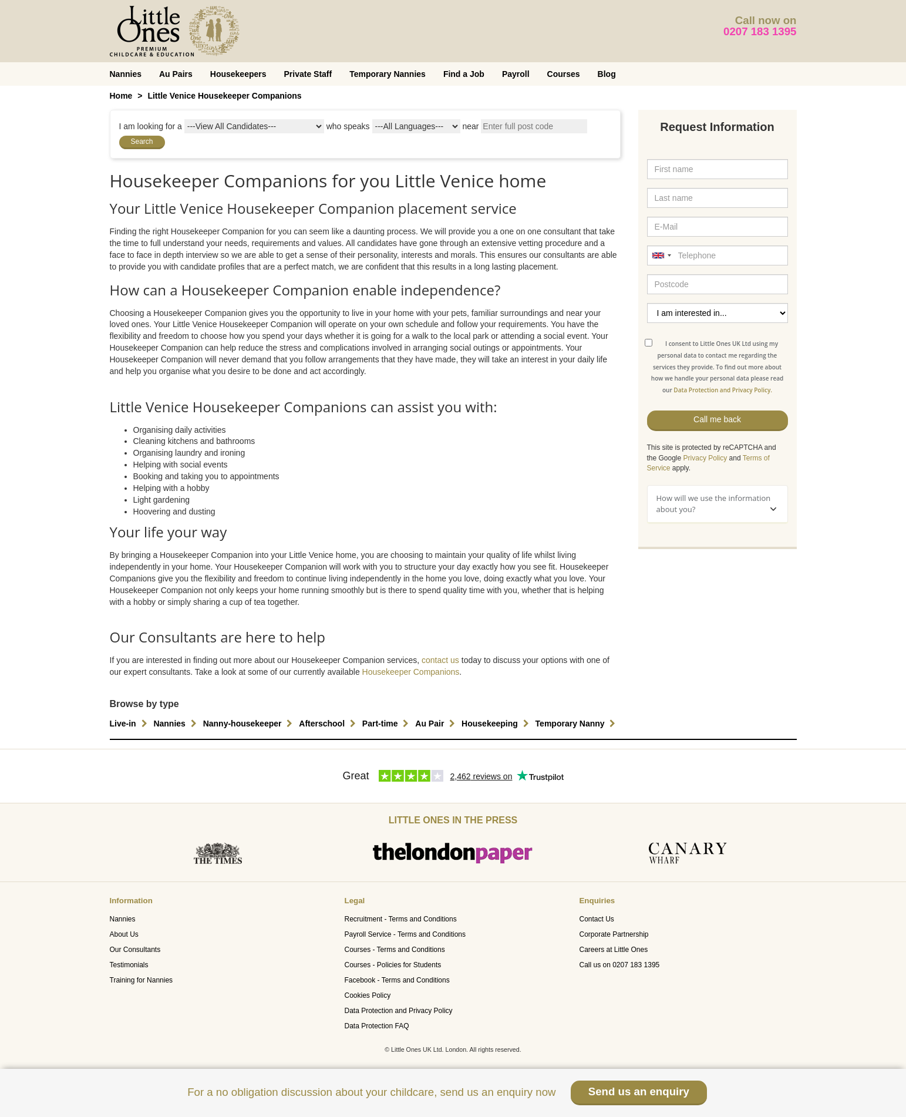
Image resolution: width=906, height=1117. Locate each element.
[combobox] (661, 255)
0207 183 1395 (760, 31)
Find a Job (463, 74)
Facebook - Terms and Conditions (396, 980)
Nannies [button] (176, 723)
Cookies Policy (367, 995)
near (470, 126)
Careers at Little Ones (613, 950)
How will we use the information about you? (716, 503)
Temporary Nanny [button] (577, 723)
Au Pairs (176, 74)
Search (142, 141)
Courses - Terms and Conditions (394, 950)
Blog (607, 74)
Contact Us (596, 919)
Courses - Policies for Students (392, 965)
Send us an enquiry (638, 1091)
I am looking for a (150, 126)
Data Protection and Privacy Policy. (722, 390)
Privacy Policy (705, 458)
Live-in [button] (130, 723)
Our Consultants (135, 950)
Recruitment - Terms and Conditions (400, 919)
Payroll (516, 74)
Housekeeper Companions (411, 672)
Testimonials (129, 965)
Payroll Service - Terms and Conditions (405, 934)
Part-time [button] (387, 723)
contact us (440, 660)
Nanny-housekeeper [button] (249, 723)
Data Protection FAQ (376, 1026)
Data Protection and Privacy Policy (398, 1011)
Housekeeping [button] (497, 723)
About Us (124, 934)
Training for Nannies (141, 980)
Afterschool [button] (329, 723)
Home (121, 95)
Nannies (126, 74)
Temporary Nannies (387, 74)
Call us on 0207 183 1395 (619, 965)
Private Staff (308, 74)
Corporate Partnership (613, 934)
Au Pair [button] (436, 723)
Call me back (717, 419)
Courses (563, 74)
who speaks (348, 126)
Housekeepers (238, 74)
